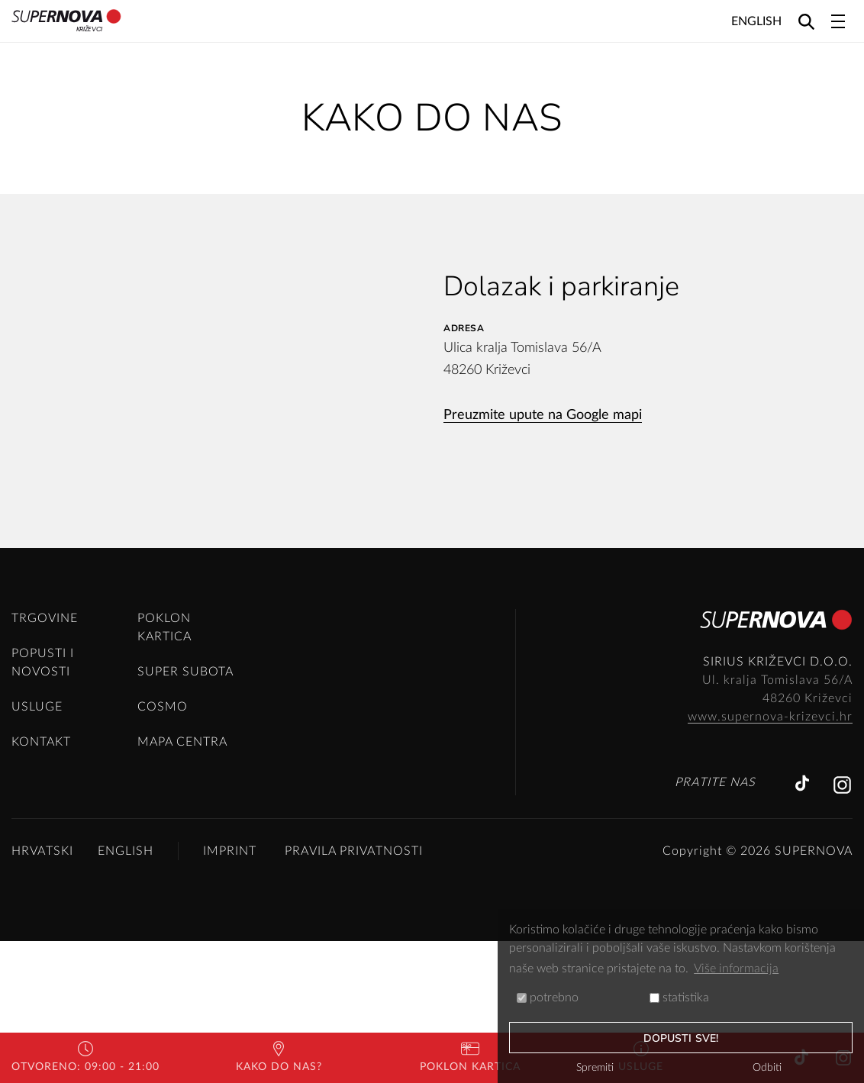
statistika (679, 997)
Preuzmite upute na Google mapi (542, 415)
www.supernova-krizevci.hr (770, 859)
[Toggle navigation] (838, 21)
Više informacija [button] (736, 968)
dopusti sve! (680, 1038)
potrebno (548, 997)
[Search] (806, 21)
